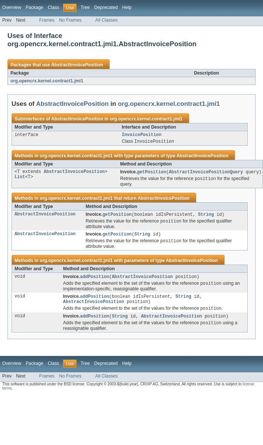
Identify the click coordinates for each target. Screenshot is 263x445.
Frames (46, 20)
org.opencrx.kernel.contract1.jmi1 (46, 80)
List (20, 179)
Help (126, 7)
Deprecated (106, 7)
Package (34, 7)
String (206, 217)
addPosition (94, 280)
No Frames (70, 20)
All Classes (106, 20)
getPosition (151, 173)
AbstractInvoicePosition (77, 64)
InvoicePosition (142, 135)
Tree (85, 7)
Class (53, 7)
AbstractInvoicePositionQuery (206, 173)
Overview (11, 7)
